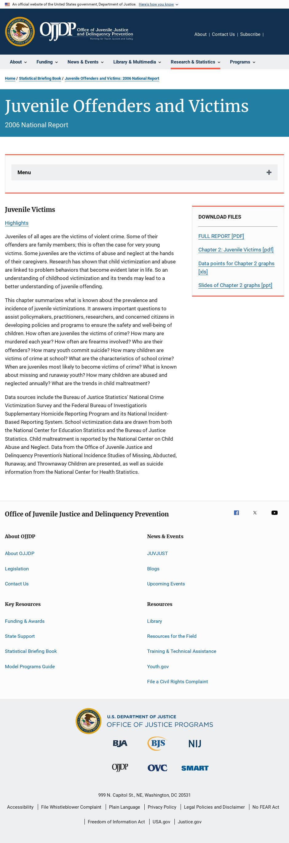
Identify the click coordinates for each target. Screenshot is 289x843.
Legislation (17, 569)
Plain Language (124, 807)
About (200, 34)
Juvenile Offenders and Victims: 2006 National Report (112, 78)
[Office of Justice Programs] (20, 32)
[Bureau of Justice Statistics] (157, 752)
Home (10, 78)
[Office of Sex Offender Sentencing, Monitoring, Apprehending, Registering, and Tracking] (195, 772)
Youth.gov (158, 666)
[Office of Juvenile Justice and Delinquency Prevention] (120, 773)
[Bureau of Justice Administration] (120, 748)
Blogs (153, 569)
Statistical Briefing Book (40, 78)
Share (273, 38)
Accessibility (20, 807)
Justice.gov (189, 822)
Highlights (17, 223)
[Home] (86, 31)
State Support (20, 636)
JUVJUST (157, 553)
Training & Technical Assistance (181, 651)
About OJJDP (19, 553)
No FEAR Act (265, 807)
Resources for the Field (172, 636)
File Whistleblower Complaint (71, 807)
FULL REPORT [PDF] (221, 236)
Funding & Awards (25, 621)
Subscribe (250, 34)
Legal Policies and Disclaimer (214, 807)
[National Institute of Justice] (195, 748)
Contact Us (223, 34)
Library (154, 621)
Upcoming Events (166, 584)
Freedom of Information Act (116, 822)
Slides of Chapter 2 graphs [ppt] (235, 285)
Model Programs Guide (30, 666)
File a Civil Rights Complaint (177, 681)
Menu (24, 172)
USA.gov (161, 822)
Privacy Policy (162, 807)
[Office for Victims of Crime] (157, 772)
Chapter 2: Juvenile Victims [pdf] (236, 250)
